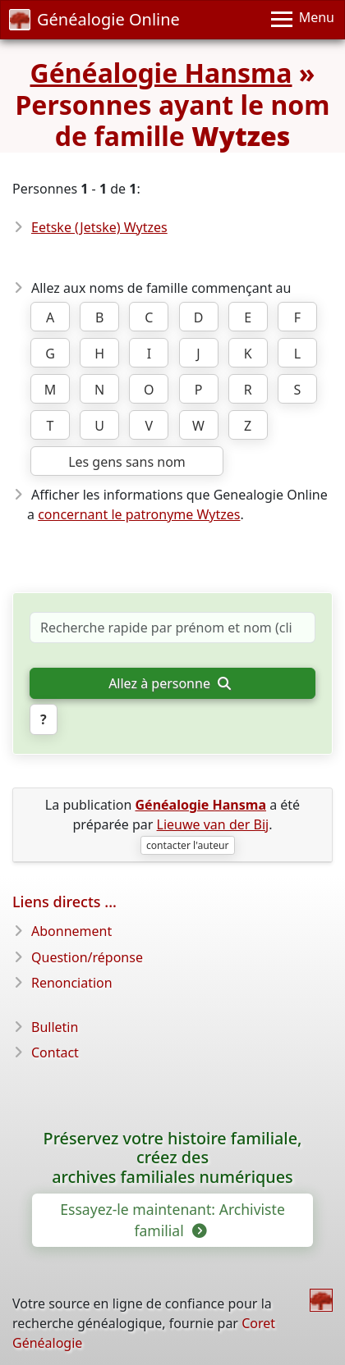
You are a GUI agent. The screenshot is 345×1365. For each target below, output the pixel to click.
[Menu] (302, 20)
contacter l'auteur (187, 845)
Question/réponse (87, 957)
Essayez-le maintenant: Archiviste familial (172, 1219)
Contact (55, 1052)
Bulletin (54, 1027)
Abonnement (71, 931)
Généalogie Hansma (161, 72)
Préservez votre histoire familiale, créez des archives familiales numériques (173, 1158)
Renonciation (72, 983)
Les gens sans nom (127, 462)
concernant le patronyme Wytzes (139, 514)
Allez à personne (169, 683)
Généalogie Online (94, 19)
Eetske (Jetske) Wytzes (99, 227)
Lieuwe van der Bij (213, 824)
